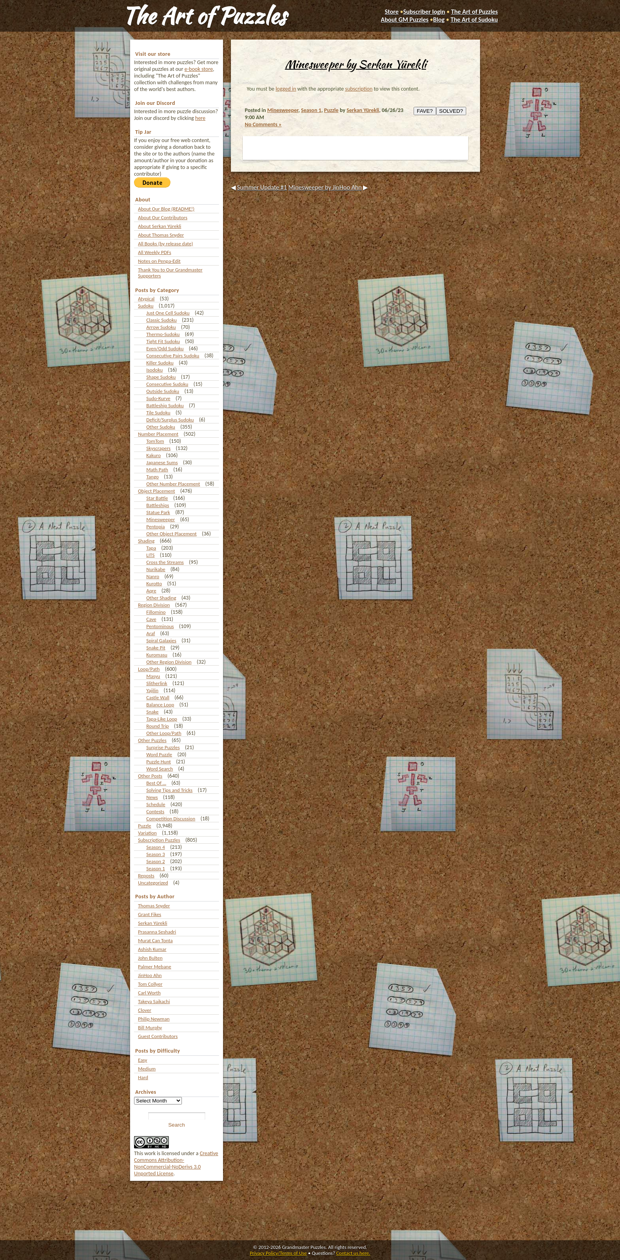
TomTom (155, 441)
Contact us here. (353, 1253)
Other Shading (161, 598)
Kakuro (153, 455)
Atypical (146, 299)
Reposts (146, 876)
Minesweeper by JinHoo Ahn (325, 187)
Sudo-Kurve (158, 398)
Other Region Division (168, 662)
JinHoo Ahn (150, 975)
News (152, 797)
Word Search (159, 769)
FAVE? (425, 111)
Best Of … (156, 783)
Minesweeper (160, 519)
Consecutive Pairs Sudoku (172, 356)
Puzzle (144, 826)
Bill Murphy (150, 1027)
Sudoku (145, 306)
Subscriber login (424, 11)
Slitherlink (156, 683)
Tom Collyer (150, 984)
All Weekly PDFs (154, 252)
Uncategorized (153, 883)
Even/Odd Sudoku (164, 348)
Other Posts (150, 776)
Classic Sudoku (161, 320)
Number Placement (158, 434)
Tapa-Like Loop (161, 719)
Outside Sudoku (162, 391)
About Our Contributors (162, 217)
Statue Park (158, 512)
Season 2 (155, 861)
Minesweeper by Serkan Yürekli (355, 64)
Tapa (151, 548)
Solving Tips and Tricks (169, 790)
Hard (143, 1077)
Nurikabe (155, 569)
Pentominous (160, 626)
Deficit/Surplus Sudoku (170, 420)
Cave (151, 619)
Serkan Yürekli (152, 923)
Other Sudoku (160, 427)
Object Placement (156, 491)
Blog (438, 19)
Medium (147, 1069)
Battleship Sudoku (165, 405)
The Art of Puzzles (204, 16)
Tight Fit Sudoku (163, 341)
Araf (150, 633)
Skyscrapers (158, 448)
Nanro (152, 576)
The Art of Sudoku (474, 19)
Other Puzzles (152, 740)
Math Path (157, 469)
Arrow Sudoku (161, 327)
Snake (152, 712)
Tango (152, 477)
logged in (286, 88)
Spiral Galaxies (161, 640)
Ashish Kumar (152, 949)
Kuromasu (156, 655)
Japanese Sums (162, 462)
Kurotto (154, 583)
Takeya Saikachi (154, 1001)
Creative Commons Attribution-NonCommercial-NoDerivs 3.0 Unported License (176, 1163)
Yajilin (152, 690)
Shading (146, 541)
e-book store (199, 69)
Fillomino (156, 612)
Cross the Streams (165, 562)
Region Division (154, 605)
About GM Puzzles (405, 19)
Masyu (153, 676)
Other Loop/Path (163, 733)
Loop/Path (149, 669)
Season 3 (155, 854)
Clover (144, 1010)
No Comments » (263, 124)
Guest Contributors (158, 1036)
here (200, 118)
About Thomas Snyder (161, 235)
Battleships (157, 505)
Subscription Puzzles (159, 840)
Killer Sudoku (160, 363)
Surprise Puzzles (163, 747)
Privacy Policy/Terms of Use (278, 1253)
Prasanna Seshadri (157, 932)
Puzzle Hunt (158, 762)
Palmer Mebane (154, 967)
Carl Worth (149, 993)
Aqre (151, 591)
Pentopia (155, 526)
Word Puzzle (159, 754)
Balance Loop (160, 705)
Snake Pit (155, 648)
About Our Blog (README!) (166, 209)
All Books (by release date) (165, 244)
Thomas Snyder (154, 906)
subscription (358, 88)
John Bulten (150, 958)
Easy (142, 1060)
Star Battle (157, 498)
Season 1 (155, 868)
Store (392, 11)
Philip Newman (154, 1019)
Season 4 (155, 847)
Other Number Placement (173, 484)
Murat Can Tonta (155, 940)
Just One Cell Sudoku (167, 313)
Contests (155, 811)
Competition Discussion (170, 819)
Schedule (155, 804)
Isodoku (154, 370)
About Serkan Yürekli (159, 226)
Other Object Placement (171, 534)
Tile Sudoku (158, 413)
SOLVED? (451, 111)
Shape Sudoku (161, 377)
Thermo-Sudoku (163, 334)
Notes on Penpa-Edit (159, 261)
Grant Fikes (149, 914)
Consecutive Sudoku (167, 384)
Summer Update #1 (262, 187)
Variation (147, 833)
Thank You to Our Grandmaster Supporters (170, 273)
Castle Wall (157, 697)
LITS (150, 555)
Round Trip (157, 726)
